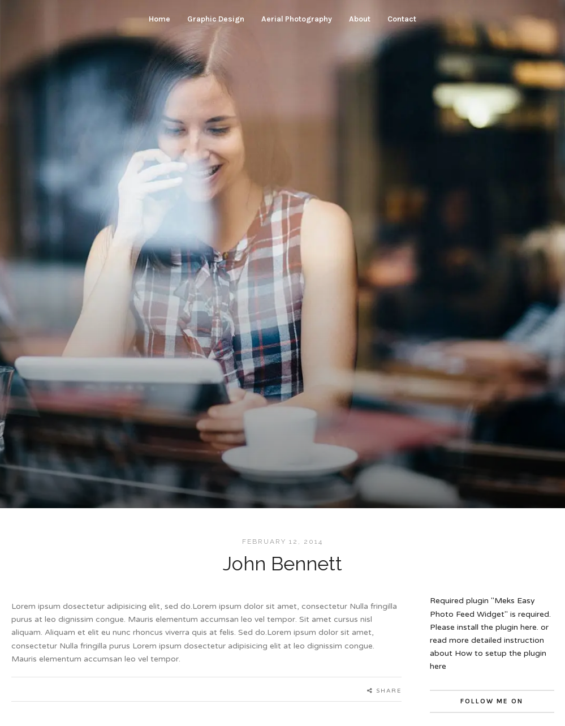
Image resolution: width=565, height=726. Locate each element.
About (359, 19)
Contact (401, 19)
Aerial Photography (296, 19)
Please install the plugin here (483, 627)
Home (159, 19)
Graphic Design (215, 19)
